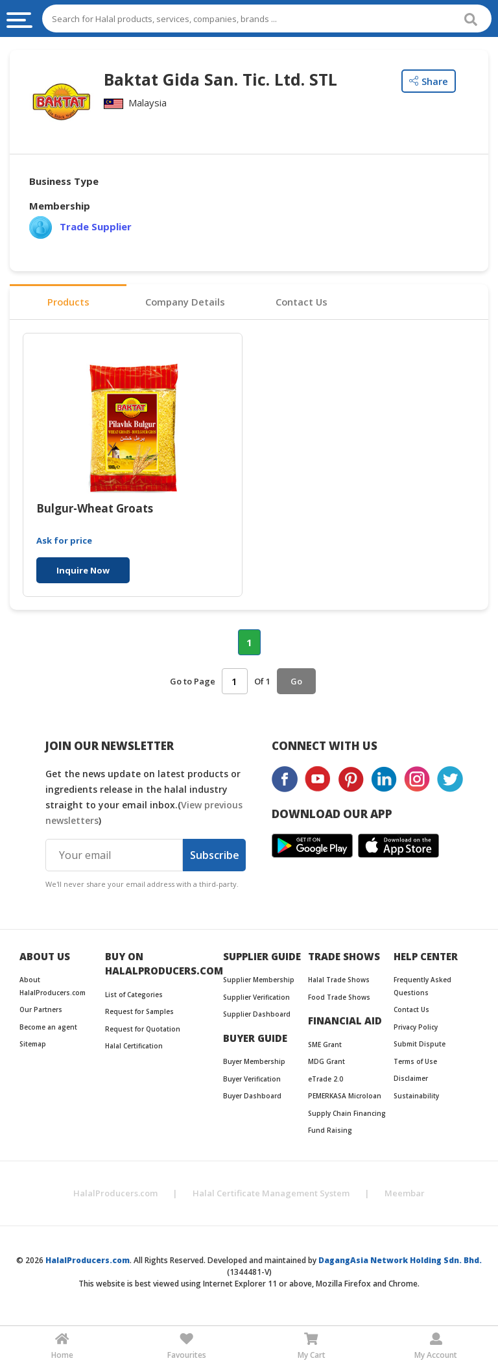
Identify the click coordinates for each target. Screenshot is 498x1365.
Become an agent (48, 1027)
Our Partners (40, 1010)
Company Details (185, 302)
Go (296, 682)
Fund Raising (330, 1131)
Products (68, 302)
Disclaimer (411, 1079)
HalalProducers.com (115, 1194)
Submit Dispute (419, 1045)
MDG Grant (326, 1062)
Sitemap (32, 1045)
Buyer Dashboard (252, 1097)
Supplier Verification (256, 997)
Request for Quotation (142, 1029)
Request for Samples (139, 1012)
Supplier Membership (258, 980)
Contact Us (301, 302)
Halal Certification (134, 1047)
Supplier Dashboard (256, 1015)
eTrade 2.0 (325, 1079)
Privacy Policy (416, 1027)
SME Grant (325, 1045)
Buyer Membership (254, 1062)
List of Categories (134, 995)
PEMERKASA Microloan (344, 1097)
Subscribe (214, 856)
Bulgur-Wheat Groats (94, 510)
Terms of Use (415, 1062)
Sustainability (416, 1096)
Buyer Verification (252, 1079)
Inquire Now (83, 571)
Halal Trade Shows (339, 980)
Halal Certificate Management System (271, 1194)
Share (428, 81)
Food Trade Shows (339, 997)
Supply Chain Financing (347, 1113)
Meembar (405, 1194)
